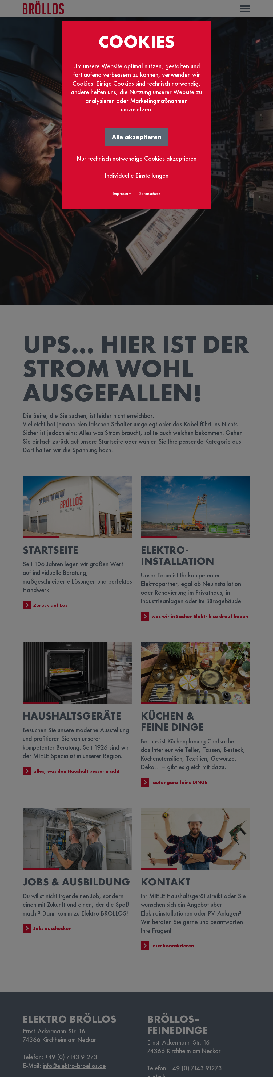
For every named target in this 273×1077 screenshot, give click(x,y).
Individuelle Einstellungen (136, 175)
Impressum (122, 193)
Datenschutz (149, 193)
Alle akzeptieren (136, 137)
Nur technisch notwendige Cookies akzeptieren (136, 158)
